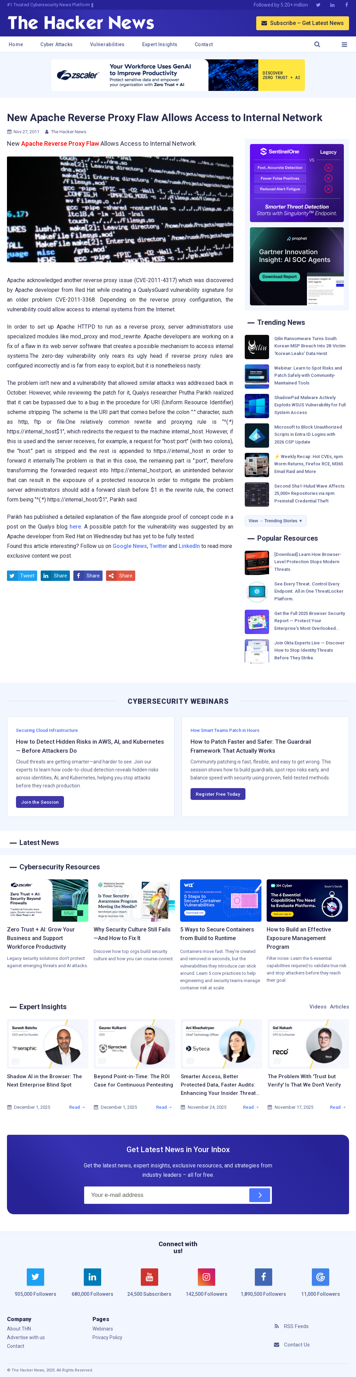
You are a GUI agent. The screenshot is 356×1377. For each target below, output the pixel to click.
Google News (130, 546)
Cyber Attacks (56, 44)
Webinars (102, 1329)
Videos (317, 1007)
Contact (204, 44)
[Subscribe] (259, 1195)
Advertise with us (26, 1337)
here (75, 526)
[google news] (321, 1283)
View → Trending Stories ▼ (276, 520)
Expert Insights (160, 44)
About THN (19, 1329)
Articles (339, 1007)
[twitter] (35, 1287)
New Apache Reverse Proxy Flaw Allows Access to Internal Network (164, 117)
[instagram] (206, 1287)
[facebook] (263, 1287)
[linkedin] (92, 1287)
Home (16, 44)
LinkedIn (189, 546)
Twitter (158, 546)
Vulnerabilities (107, 44)
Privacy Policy (107, 1337)
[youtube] (149, 1287)
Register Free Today (218, 794)
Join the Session (40, 802)
